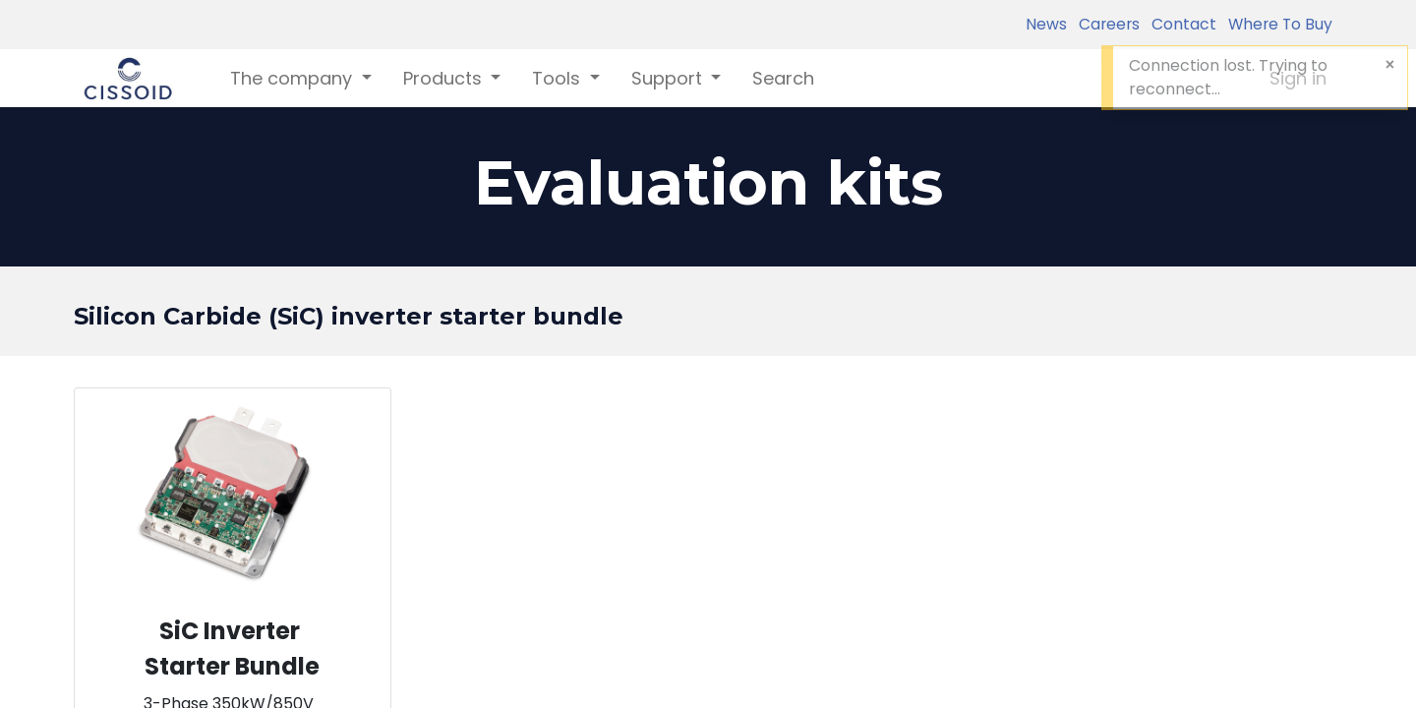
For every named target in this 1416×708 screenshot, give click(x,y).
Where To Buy (1276, 24)
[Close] (1390, 65)
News (1046, 24)
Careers (1105, 24)
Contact (1180, 24)
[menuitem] (783, 78)
